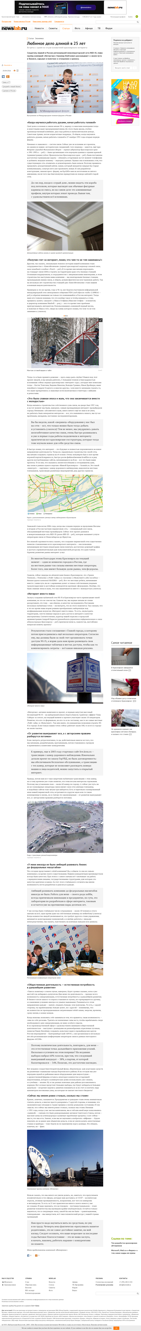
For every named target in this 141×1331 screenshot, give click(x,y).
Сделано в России (9, 91)
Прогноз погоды (74, 17)
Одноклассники (9, 1285)
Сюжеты (52, 1288)
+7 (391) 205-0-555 (125, 1282)
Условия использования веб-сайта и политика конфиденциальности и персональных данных (33, 1299)
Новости (52, 1282)
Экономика (39, 38)
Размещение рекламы (104, 1285)
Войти (130, 17)
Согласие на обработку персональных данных (121, 59)
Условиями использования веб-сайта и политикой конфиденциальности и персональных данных (124, 50)
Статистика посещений (104, 1282)
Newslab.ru (8, 65)
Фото (51, 1290)
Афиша (75, 1282)
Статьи (31, 38)
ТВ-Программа (77, 1285)
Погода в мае (6, 21)
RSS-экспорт (29, 1290)
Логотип (28, 1288)
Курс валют (97, 17)
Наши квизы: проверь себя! (42, 21)
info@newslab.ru (125, 1285)
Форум (74, 1288)
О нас (27, 1282)
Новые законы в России (22, 21)
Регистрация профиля (118, 17)
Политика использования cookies (13, 1301)
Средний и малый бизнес (12, 86)
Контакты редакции (32, 1293)
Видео (74, 1290)
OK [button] (116, 1328)
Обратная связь (30, 1285)
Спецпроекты (59, 21)
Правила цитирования (99, 1325)
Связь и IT (6, 82)
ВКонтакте (7, 1282)
